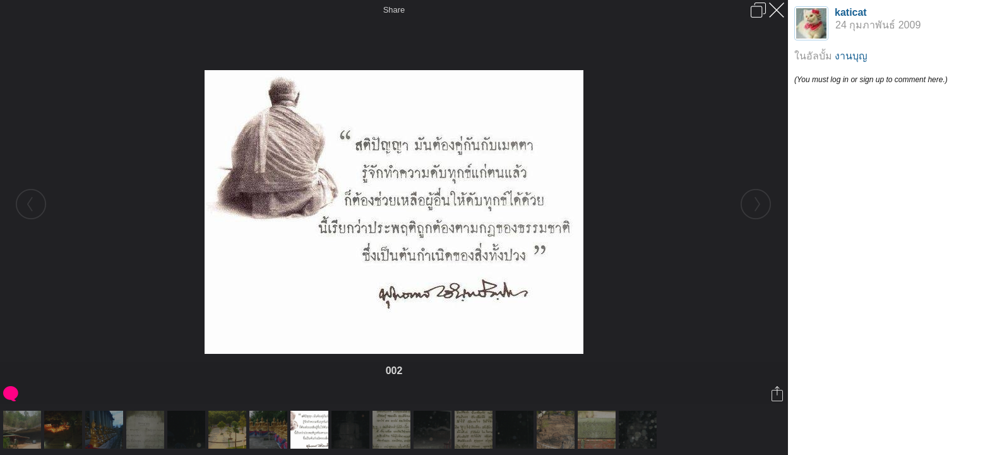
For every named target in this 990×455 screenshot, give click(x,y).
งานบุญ (851, 56)
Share (394, 10)
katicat (851, 12)
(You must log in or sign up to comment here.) (871, 79)
